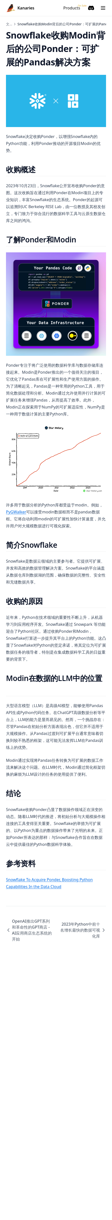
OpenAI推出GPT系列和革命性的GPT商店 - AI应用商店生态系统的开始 (29, 930)
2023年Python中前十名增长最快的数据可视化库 (83, 930)
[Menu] (103, 8)
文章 (9, 24)
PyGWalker (16, 512)
